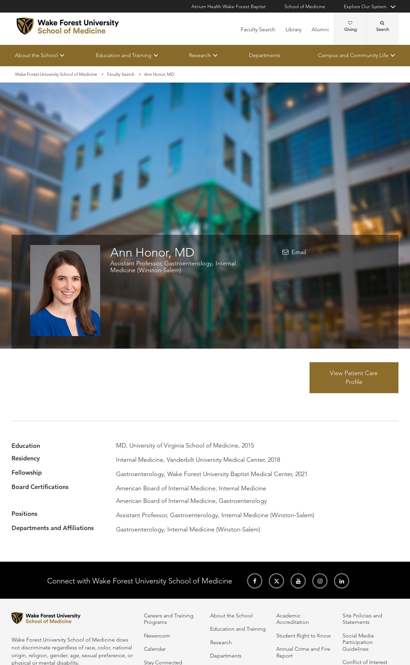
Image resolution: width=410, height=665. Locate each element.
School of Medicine (304, 6)
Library (293, 29)
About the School (36, 55)
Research (200, 55)
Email (299, 252)
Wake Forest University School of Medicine (56, 74)
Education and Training (123, 55)
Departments (264, 55)
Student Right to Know (303, 635)
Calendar (155, 649)
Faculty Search (258, 29)
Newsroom (157, 635)
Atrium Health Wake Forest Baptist (228, 6)
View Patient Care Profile (354, 377)
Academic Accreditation (292, 618)
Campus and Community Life (353, 55)
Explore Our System (365, 6)
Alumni (320, 29)
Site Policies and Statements (362, 618)
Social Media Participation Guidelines (358, 642)
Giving (350, 26)
